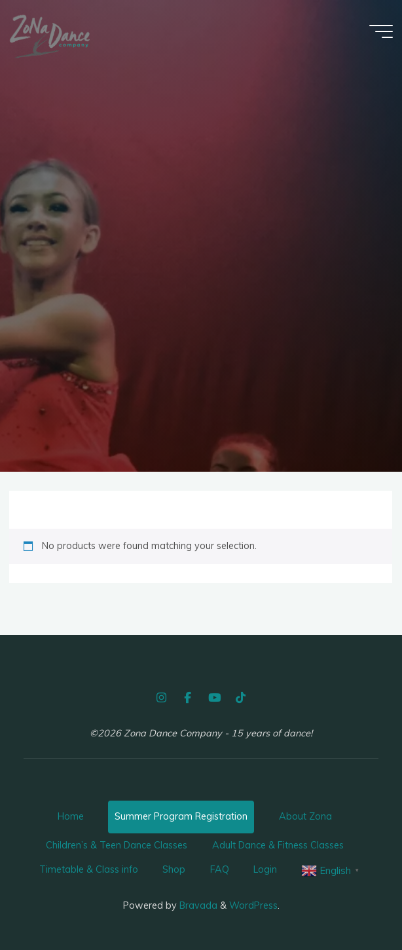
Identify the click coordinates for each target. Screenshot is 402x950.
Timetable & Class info (88, 869)
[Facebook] (188, 698)
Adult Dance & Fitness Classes (278, 845)
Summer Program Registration (181, 816)
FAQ (219, 869)
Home (71, 816)
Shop (173, 869)
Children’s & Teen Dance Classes (116, 845)
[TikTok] (240, 698)
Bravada (197, 905)
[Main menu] (381, 31)
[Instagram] (161, 698)
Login (265, 869)
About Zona (305, 816)
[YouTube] (214, 698)
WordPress (253, 905)
